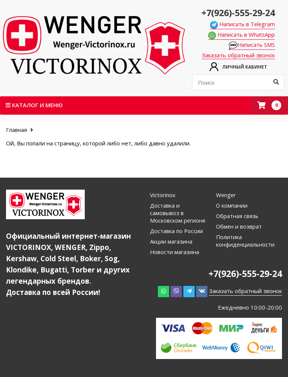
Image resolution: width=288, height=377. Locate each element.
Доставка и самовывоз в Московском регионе (178, 213)
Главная (17, 130)
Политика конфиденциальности (246, 240)
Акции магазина (171, 241)
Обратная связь (237, 216)
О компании (232, 205)
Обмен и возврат (239, 226)
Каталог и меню (34, 105)
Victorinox (163, 195)
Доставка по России (177, 231)
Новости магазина (175, 252)
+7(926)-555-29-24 (238, 12)
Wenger (226, 195)
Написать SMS (254, 45)
